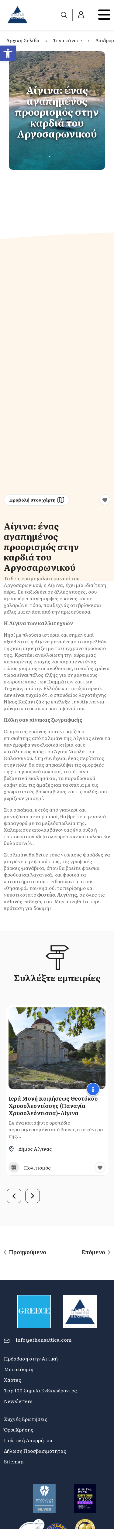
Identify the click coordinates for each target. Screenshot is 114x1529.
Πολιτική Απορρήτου (28, 1440)
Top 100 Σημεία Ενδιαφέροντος (40, 1390)
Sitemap (13, 1461)
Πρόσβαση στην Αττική (31, 1358)
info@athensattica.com (43, 1339)
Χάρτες (12, 1379)
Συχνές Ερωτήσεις (25, 1418)
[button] (8, 53)
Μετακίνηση (18, 1369)
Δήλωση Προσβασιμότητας (35, 1450)
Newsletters (18, 1401)
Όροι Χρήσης (18, 1429)
